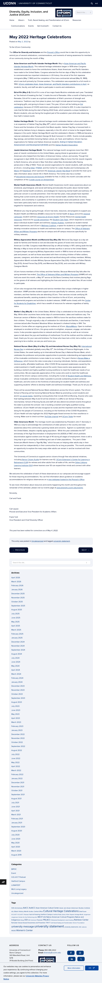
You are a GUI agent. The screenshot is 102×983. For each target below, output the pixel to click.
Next (85, 550)
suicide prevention (41, 220)
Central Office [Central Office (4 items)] (38, 911)
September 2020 (18, 827)
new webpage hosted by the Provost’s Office (66, 479)
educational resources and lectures (30, 177)
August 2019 (16, 855)
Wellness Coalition (48, 225)
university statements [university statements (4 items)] (71, 927)
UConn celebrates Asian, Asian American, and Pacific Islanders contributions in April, (53, 84)
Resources (77, 20)
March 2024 (16, 674)
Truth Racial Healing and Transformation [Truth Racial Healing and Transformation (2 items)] (61, 923)
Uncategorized (37, 541)
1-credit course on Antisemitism (41, 180)
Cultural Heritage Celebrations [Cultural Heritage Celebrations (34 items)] (61, 911)
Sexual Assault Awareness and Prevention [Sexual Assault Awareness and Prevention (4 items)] (31, 923)
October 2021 (16, 790)
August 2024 (16, 654)
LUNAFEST (15, 885)
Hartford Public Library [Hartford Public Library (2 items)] (59, 914)
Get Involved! (43, 26)
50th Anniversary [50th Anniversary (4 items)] (16, 908)
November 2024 (18, 646)
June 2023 (15, 710)
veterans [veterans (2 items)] (84, 927)
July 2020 (15, 835)
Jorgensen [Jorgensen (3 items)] (87, 914)
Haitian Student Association (66, 145)
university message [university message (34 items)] (22, 926)
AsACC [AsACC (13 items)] (32, 908)
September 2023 (18, 698)
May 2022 (15, 762)
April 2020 (15, 847)
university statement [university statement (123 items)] (49, 926)
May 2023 (15, 714)
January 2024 (16, 682)
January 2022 (16, 778)
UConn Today (67, 416)
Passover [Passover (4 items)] (40, 920)
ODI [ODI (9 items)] (26, 920)
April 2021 (15, 811)
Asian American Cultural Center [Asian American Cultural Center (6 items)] (47, 908)
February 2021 (17, 818)
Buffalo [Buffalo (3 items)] (31, 911)
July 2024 (15, 658)
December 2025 (18, 593)
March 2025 (16, 630)
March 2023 (16, 722)
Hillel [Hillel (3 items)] (67, 914)
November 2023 (18, 690)
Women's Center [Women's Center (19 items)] (24, 930)
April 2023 (15, 718)
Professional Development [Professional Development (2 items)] (58, 920)
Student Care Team (60, 220)
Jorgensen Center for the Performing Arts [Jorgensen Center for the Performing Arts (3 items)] (24, 917)
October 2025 (17, 602)
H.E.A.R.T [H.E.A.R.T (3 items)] (14, 914)
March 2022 (16, 770)
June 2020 (15, 839)
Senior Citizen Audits (30, 459)
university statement (61, 541)
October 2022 (17, 742)
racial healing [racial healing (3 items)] (69, 920)
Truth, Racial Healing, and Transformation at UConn (48, 20)
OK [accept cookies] (92, 968)
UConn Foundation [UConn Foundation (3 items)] (79, 923)
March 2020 (16, 851)
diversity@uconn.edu (52, 953)
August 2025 (16, 610)
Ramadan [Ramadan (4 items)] (14, 923)
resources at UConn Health (48, 217)
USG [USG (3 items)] (80, 927)
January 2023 (16, 730)
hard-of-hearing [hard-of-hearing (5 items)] (34, 914)
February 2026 (17, 585)
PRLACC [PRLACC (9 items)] (46, 920)
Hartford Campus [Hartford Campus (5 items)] (47, 914)
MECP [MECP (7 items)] (40, 917)
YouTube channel (51, 416)
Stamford (26, 171)
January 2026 (16, 589)
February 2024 (17, 678)
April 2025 (15, 626)
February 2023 (17, 726)
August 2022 (16, 750)
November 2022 (18, 738)
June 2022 (15, 758)
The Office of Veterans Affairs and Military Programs (57, 274)
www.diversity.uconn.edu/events (69, 488)
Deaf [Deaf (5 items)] (81, 911)
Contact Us (57, 26)
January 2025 (16, 638)
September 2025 (18, 606)
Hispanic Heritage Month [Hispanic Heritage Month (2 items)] (76, 914)
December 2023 (18, 686)
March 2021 (16, 814)
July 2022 (15, 754)
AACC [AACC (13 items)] (25, 908)
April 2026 (15, 577)
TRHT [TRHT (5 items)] (48, 923)
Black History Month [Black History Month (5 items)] (21, 911)
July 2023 (15, 706)
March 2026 (16, 581)
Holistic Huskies (57, 223)
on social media (26, 396)
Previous (19, 550)
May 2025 (15, 622)
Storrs (16, 171)
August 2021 (16, 798)
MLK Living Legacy (19, 889)
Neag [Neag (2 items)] (22, 920)
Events (31, 26)
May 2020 (15, 843)
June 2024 (15, 662)
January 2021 (16, 823)
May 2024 (15, 666)
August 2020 (16, 831)
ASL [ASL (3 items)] (12, 911)
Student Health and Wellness (79, 376)
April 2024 (15, 670)
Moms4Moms (71, 326)
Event (13, 873)
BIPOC (14, 869)
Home (11, 20)
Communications (18, 26)
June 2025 (15, 618)
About (21, 20)
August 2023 (16, 702)
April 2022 (15, 766)
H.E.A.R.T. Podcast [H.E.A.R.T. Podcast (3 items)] (23, 914)
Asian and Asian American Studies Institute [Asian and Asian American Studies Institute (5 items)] (74, 908)
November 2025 (18, 598)
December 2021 (17, 782)
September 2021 (18, 794)
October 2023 (17, 694)
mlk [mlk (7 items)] (44, 917)
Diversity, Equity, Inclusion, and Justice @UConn (28, 13)
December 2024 (18, 642)
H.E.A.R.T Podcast (18, 877)
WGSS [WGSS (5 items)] (13, 931)
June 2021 (15, 806)
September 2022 (18, 746)
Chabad (39, 168)
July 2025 (15, 614)
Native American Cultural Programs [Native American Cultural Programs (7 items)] (60, 917)
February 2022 (17, 774)
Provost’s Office (53, 52)
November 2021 (17, 786)
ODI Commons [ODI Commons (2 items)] (32, 920)
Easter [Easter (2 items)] (84, 911)
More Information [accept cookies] (74, 968)
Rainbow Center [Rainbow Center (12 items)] (81, 920)
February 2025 (17, 634)
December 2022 (18, 734)
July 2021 (15, 802)
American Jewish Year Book (59, 171)
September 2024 (18, 650)
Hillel (33, 168)
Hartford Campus (18, 881)
